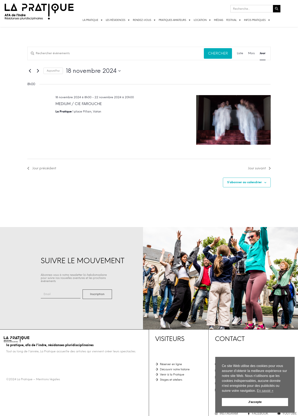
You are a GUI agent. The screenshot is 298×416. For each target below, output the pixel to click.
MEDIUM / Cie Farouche (78, 104)
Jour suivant (259, 168)
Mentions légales (48, 379)
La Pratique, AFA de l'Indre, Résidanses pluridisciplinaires (50, 345)
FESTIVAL (233, 20)
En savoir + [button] (265, 390)
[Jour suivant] (37, 70)
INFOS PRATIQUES (257, 20)
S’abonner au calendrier (244, 182)
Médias (218, 20)
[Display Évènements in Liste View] (240, 53)
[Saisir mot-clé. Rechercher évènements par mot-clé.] (116, 53)
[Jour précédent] (29, 70)
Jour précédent (41, 168)
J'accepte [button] (255, 402)
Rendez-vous (144, 20)
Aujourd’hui (53, 70)
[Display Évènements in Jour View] (263, 53)
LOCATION (202, 20)
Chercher (218, 53)
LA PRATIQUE (93, 20)
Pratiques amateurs (175, 20)
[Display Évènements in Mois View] (251, 53)
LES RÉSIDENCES (118, 20)
